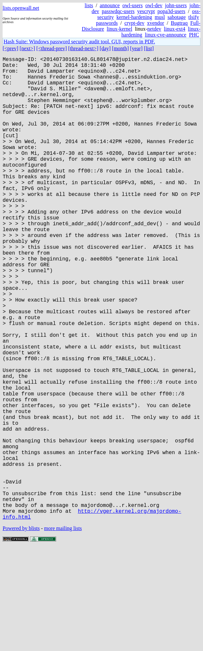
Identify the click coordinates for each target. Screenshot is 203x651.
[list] (149, 48)
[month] (120, 48)
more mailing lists (63, 631)
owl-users (132, 5)
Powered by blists (21, 631)
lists (89, 5)
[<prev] (10, 48)
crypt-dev (134, 23)
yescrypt (146, 11)
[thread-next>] (83, 48)
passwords (107, 23)
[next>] (27, 48)
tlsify (193, 17)
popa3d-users (171, 11)
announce (110, 5)
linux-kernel (119, 29)
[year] (136, 48)
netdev (154, 29)
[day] (105, 48)
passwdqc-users (118, 11)
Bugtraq (179, 23)
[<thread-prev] (51, 48)
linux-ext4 (174, 29)
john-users (176, 5)
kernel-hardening (134, 17)
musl (160, 17)
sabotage (176, 17)
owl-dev (153, 5)
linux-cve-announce (165, 34)
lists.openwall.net (21, 8)
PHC (194, 34)
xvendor (155, 23)
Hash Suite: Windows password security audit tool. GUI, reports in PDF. (79, 41)
